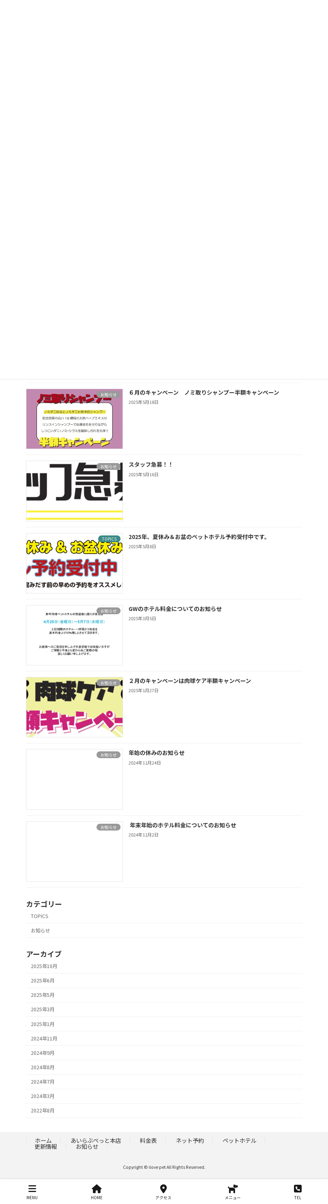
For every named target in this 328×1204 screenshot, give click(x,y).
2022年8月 (42, 1110)
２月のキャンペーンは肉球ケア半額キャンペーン (189, 681)
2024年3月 (42, 1096)
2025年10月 (44, 966)
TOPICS (39, 916)
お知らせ (40, 930)
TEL (298, 1192)
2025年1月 (42, 1024)
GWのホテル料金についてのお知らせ (174, 609)
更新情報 (45, 1146)
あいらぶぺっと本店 (95, 1140)
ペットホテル (239, 1140)
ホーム (43, 1140)
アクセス (163, 1192)
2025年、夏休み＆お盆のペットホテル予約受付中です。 (199, 537)
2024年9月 (42, 1052)
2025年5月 (42, 995)
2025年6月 (42, 980)
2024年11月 (44, 1038)
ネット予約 (190, 1140)
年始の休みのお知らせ (156, 753)
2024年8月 (42, 1067)
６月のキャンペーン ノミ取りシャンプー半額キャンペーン (203, 392)
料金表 (148, 1140)
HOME (97, 1192)
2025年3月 (42, 1009)
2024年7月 (42, 1081)
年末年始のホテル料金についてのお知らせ (182, 825)
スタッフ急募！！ (153, 465)
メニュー (233, 1192)
